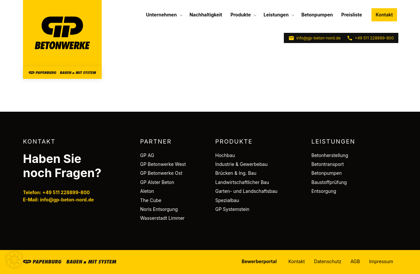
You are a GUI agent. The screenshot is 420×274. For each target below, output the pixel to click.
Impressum (381, 261)
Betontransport (327, 164)
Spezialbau (227, 200)
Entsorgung (323, 191)
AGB (355, 261)
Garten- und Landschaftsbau (246, 191)
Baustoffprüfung (329, 182)
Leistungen (275, 14)
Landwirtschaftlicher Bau (242, 182)
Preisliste (351, 14)
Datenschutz (327, 261)
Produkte (240, 14)
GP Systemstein (232, 209)
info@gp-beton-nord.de (314, 38)
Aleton (147, 191)
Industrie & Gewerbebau (241, 164)
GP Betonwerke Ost (161, 173)
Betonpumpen (317, 14)
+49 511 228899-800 (370, 38)
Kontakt (384, 14)
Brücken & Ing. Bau (235, 173)
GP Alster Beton (157, 182)
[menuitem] (163, 14)
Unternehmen (161, 14)
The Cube (150, 200)
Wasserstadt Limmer (162, 218)
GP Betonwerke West (163, 164)
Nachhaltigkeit (205, 14)
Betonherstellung (329, 155)
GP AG (147, 155)
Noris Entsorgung (159, 209)
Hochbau (225, 155)
